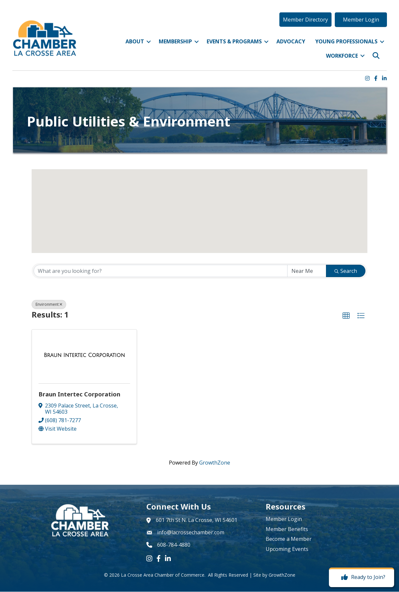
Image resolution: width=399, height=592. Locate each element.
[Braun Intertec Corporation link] (84, 355)
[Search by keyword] (161, 271)
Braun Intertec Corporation (79, 394)
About (134, 42)
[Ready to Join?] (361, 577)
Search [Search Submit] (345, 271)
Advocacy (289, 42)
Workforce (341, 56)
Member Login (284, 519)
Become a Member (289, 539)
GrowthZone (214, 462)
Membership (174, 42)
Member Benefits (287, 529)
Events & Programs (233, 42)
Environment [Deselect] (49, 304)
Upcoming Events (287, 549)
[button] (304, 20)
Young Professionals (345, 42)
